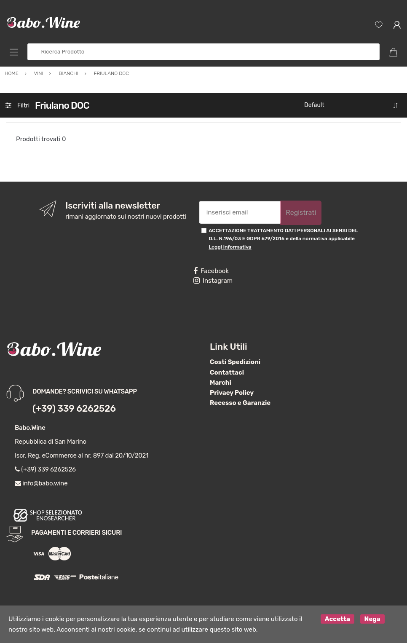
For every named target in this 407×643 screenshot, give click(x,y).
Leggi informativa (230, 247)
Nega (372, 619)
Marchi (220, 382)
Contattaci (227, 372)
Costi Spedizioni (235, 362)
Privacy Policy (232, 393)
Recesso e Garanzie (240, 403)
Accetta (337, 619)
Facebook (211, 271)
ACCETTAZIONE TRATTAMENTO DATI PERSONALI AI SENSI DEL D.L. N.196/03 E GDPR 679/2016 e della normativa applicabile (283, 239)
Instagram (213, 280)
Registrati (301, 213)
